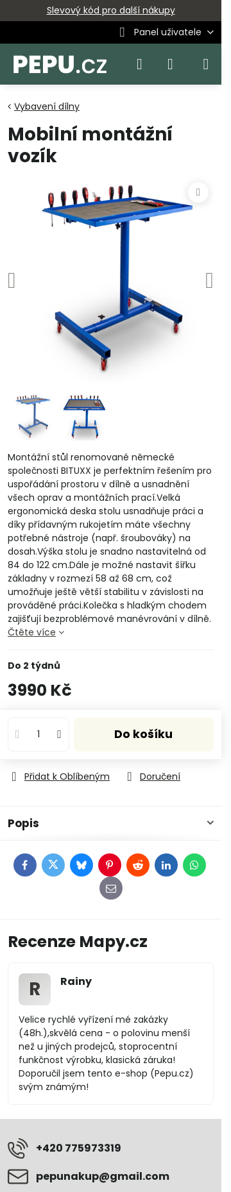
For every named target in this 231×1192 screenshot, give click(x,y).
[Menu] (206, 64)
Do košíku (143, 734)
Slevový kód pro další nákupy (111, 10)
